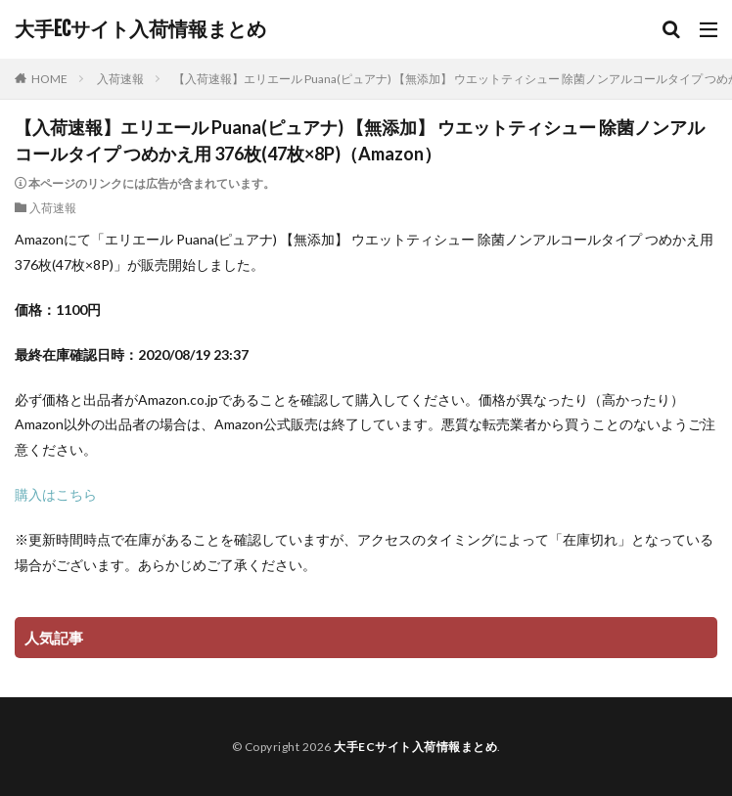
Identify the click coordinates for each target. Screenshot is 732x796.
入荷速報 (120, 78)
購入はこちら (56, 494)
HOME (49, 78)
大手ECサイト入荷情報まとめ (140, 29)
